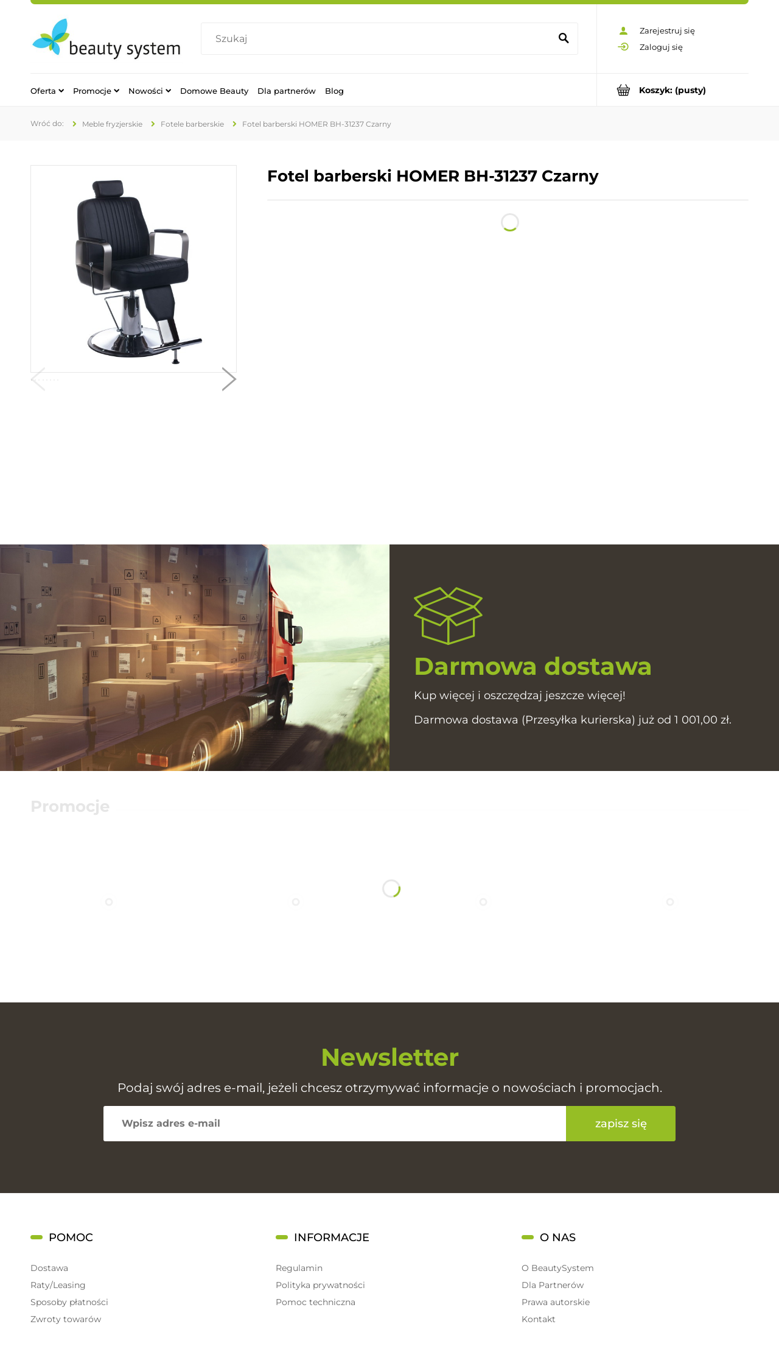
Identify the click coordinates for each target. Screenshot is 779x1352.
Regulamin (299, 1267)
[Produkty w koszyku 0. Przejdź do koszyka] (673, 90)
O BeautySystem (558, 1267)
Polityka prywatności (320, 1285)
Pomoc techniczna (315, 1302)
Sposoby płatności (69, 1302)
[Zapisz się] (621, 1123)
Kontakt (539, 1319)
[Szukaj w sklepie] (378, 39)
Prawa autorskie (556, 1302)
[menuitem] (47, 90)
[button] (37, 381)
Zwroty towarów (65, 1319)
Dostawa (49, 1267)
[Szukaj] (564, 39)
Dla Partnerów (553, 1285)
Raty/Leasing (58, 1285)
